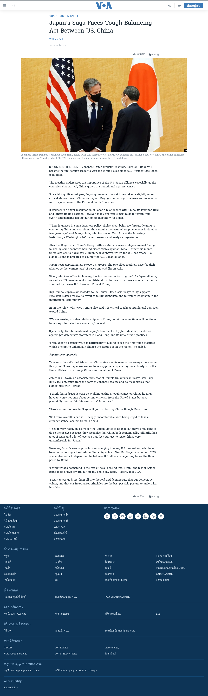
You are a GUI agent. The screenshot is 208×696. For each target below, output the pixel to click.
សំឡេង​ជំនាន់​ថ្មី (60, 533)
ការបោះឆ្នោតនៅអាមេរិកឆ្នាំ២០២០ (170, 568)
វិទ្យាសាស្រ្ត (110, 562)
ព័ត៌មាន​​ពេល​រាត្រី (61, 521)
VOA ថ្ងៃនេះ (9, 527)
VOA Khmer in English (65, 16)
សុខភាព (58, 574)
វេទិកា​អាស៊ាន (59, 539)
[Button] (139, 54)
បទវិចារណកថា (162, 580)
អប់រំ (56, 580)
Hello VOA (59, 527)
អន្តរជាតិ (7, 562)
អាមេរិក (7, 568)
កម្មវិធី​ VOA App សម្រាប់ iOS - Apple (22, 671)
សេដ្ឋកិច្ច (58, 562)
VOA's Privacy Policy (66, 654)
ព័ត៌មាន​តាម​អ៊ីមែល (113, 614)
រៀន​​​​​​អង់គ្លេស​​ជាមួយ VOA (66, 597)
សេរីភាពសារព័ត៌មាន (164, 562)
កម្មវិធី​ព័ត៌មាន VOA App (15, 614)
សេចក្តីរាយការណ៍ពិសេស (116, 580)
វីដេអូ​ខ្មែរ (7, 515)
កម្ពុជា (6, 556)
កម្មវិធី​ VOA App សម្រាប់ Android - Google (76, 671)
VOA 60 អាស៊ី (10, 539)
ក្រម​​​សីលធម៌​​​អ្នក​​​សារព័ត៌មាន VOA (120, 631)
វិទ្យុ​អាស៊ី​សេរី (110, 654)
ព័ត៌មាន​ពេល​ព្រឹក (61, 515)
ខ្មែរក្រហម (109, 574)
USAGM (8, 648)
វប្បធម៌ (108, 568)
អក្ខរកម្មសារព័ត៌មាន (164, 556)
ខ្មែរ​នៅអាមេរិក (10, 574)
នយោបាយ (59, 556)
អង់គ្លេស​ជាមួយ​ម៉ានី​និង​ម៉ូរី (15, 597)
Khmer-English (164, 574)
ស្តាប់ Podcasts (62, 614)
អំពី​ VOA (8, 631)
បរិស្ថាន (108, 556)
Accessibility (112, 648)
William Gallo (56, 39)
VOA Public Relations (15, 654)
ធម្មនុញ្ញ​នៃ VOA (62, 631)
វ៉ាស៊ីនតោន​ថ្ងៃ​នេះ (11, 521)
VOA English (61, 648)
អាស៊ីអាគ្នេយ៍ (9, 580)
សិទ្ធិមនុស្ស (59, 568)
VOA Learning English (117, 597)
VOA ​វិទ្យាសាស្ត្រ (11, 533)
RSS (158, 614)
